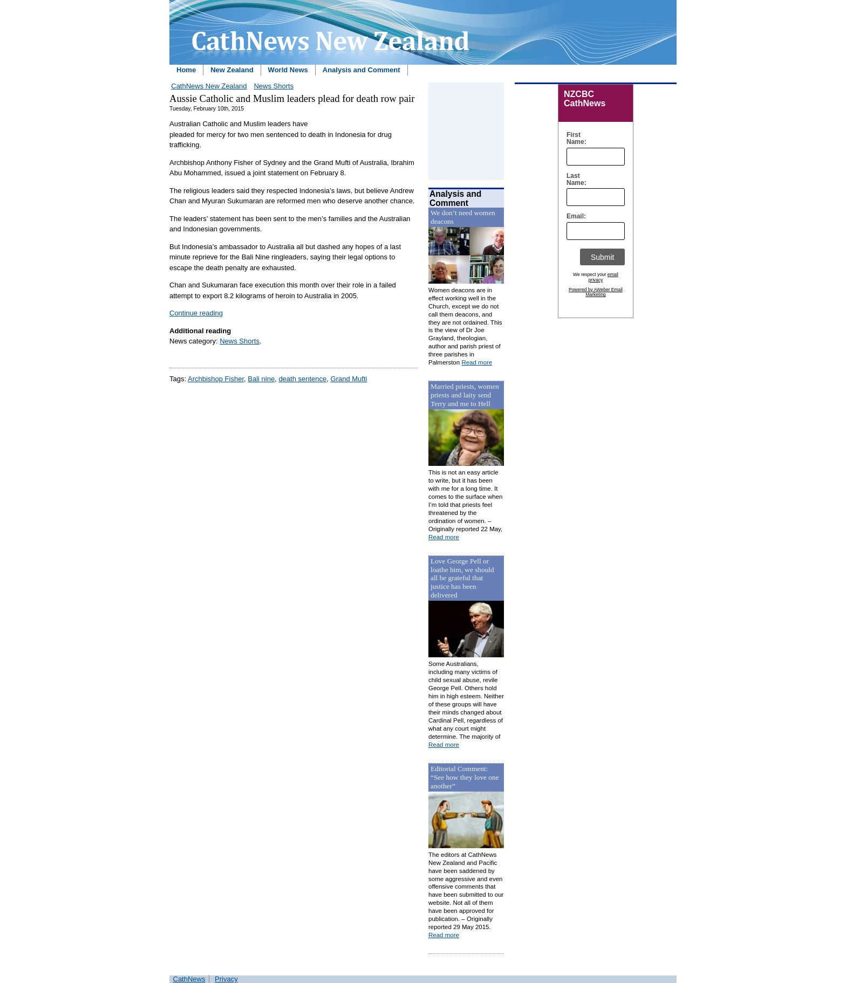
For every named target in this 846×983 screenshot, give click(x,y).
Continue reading (196, 313)
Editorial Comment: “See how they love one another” (465, 777)
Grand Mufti (349, 379)
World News (288, 70)
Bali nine (261, 379)
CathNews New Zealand (209, 86)
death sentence (302, 379)
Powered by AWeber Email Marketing (596, 292)
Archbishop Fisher (216, 379)
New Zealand (231, 70)
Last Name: (574, 180)
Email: (574, 216)
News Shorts (274, 86)
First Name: (574, 139)
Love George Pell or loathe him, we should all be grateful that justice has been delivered (462, 578)
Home (186, 70)
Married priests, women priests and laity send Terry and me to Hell (465, 395)
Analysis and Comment (361, 70)
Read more (476, 362)
